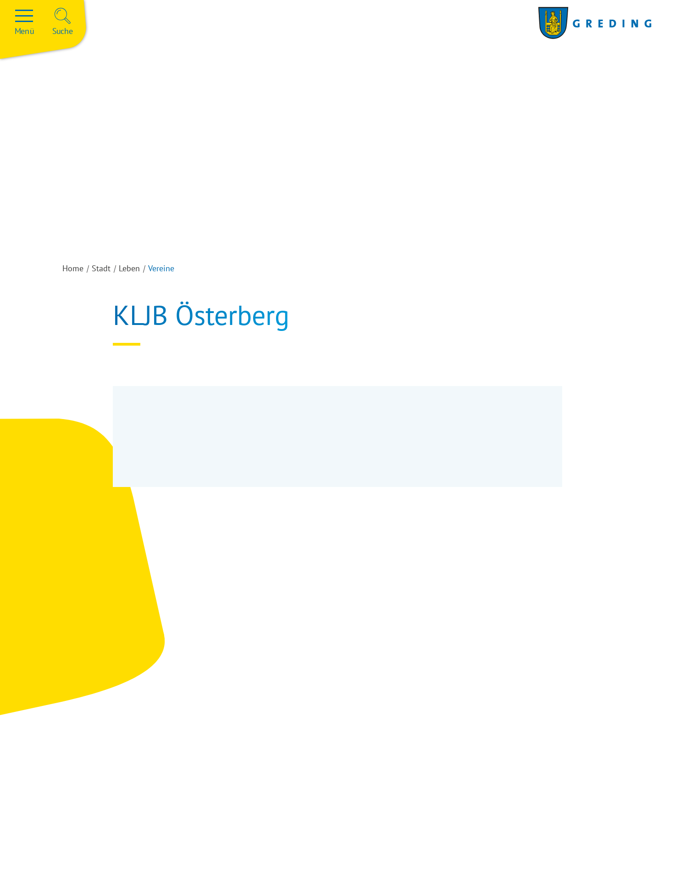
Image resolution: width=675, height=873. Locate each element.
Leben (129, 268)
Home (72, 268)
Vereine (161, 268)
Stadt (101, 268)
